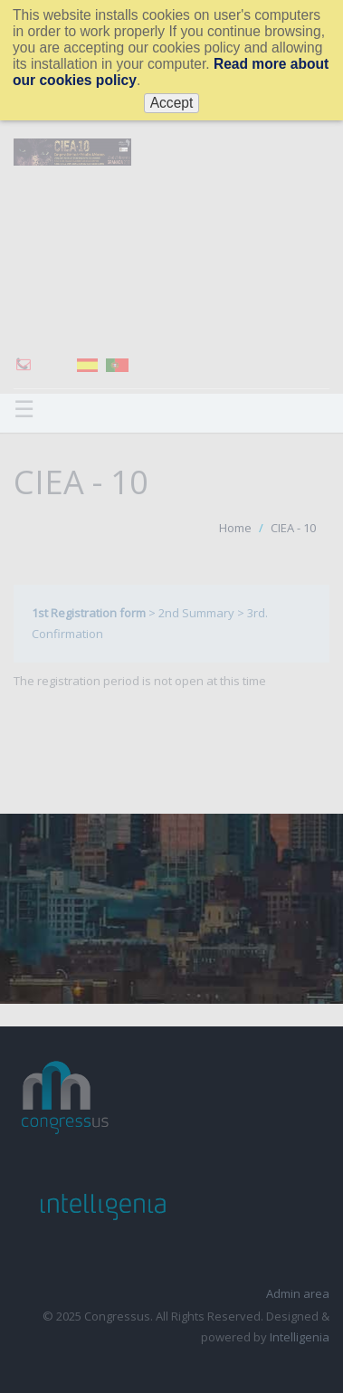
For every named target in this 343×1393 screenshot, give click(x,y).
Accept (172, 102)
